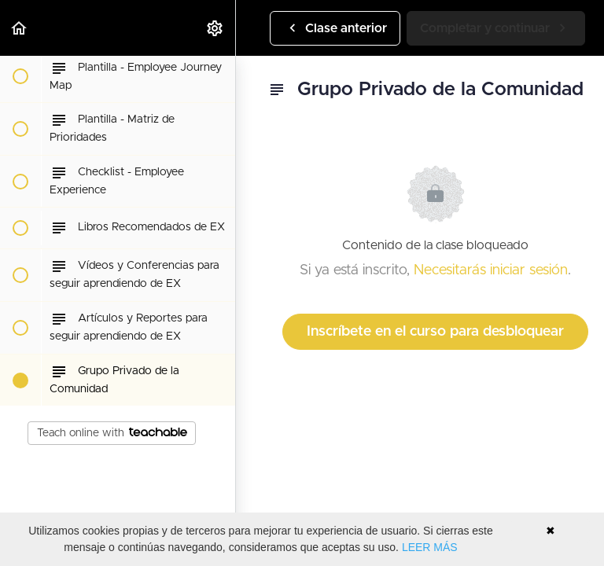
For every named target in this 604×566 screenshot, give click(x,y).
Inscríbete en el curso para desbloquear (435, 332)
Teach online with (112, 433)
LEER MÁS (430, 547)
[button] (19, 28)
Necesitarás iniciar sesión (491, 270)
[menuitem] (215, 28)
